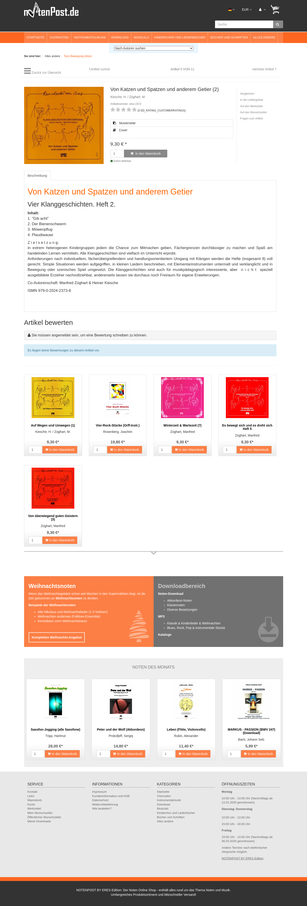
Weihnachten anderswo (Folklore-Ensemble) (69, 616)
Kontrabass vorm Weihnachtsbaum (62, 621)
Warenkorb (34, 800)
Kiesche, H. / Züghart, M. (53, 432)
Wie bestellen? (102, 808)
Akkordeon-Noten (179, 600)
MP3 (161, 616)
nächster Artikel (263, 69)
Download (120, 37)
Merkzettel (34, 808)
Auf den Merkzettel (251, 106)
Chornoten (59, 37)
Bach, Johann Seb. (251, 739)
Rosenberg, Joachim (117, 432)
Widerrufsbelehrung (105, 804)
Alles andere (264, 37)
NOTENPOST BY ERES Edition (243, 858)
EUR (247, 9)
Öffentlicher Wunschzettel (44, 817)
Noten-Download (170, 594)
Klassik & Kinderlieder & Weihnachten (194, 623)
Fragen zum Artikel (251, 118)
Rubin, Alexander (186, 736)
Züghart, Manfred (182, 432)
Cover (120, 130)
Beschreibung (37, 175)
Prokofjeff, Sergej (121, 736)
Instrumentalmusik (90, 37)
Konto (31, 804)
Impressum (99, 791)
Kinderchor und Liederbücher (179, 37)
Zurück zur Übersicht (46, 72)
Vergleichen (247, 93)
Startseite (36, 37)
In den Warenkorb (145, 153)
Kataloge (165, 634)
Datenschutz (100, 800)
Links (30, 796)
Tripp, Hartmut (55, 736)
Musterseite (124, 123)
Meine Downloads (39, 821)
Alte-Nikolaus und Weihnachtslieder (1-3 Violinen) (73, 612)
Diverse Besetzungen (182, 609)
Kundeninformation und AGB (111, 796)
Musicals (141, 37)
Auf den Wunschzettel (253, 112)
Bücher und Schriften (229, 37)
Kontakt (32, 791)
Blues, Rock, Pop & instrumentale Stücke (196, 628)
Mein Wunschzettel (39, 813)
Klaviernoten (176, 605)
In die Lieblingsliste (251, 99)
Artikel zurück (100, 69)
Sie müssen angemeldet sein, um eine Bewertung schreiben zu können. (89, 335)
